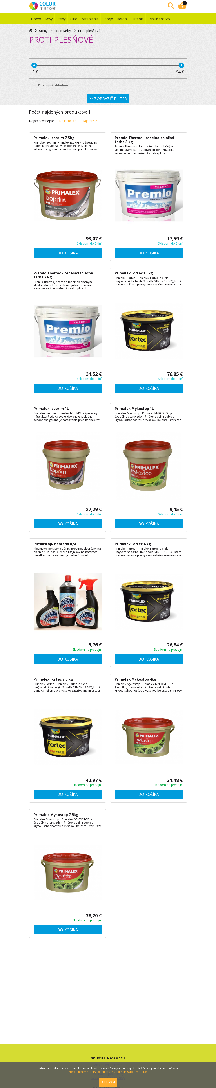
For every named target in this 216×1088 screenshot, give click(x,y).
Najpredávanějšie (41, 121)
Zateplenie (90, 19)
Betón (122, 19)
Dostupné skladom (53, 85)
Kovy (49, 19)
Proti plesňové (89, 30)
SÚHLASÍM (108, 1082)
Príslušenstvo (158, 19)
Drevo (36, 19)
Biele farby (63, 30)
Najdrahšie (89, 121)
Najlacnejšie (67, 121)
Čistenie (137, 19)
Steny (61, 19)
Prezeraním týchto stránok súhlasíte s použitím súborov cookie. (108, 1072)
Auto (73, 19)
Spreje (107, 19)
